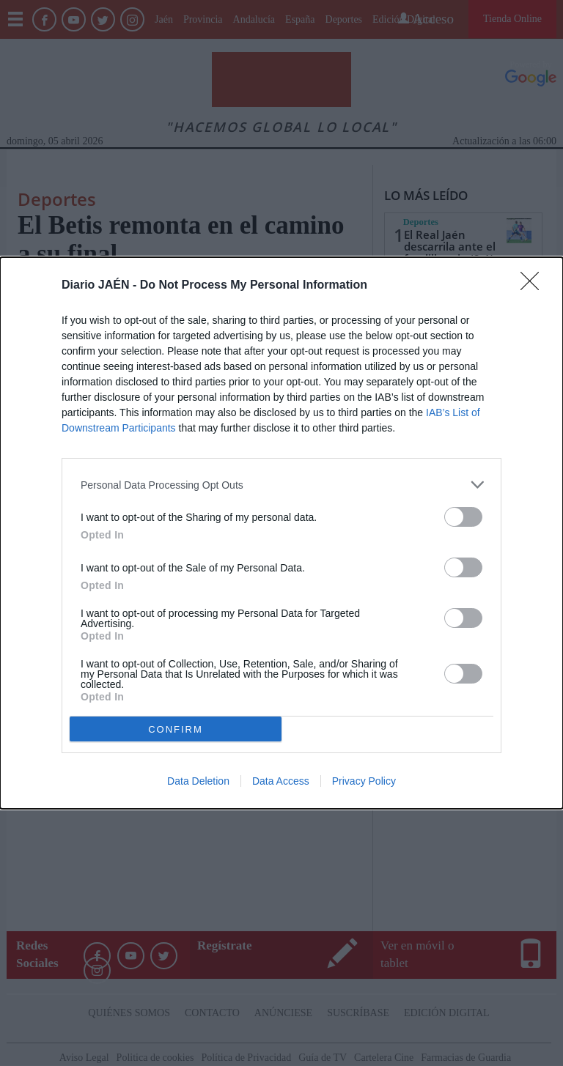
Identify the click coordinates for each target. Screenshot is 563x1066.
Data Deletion (198, 781)
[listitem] (281, 484)
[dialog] (281, 533)
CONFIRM (175, 729)
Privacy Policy (364, 781)
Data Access (280, 781)
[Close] (534, 286)
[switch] (463, 517)
